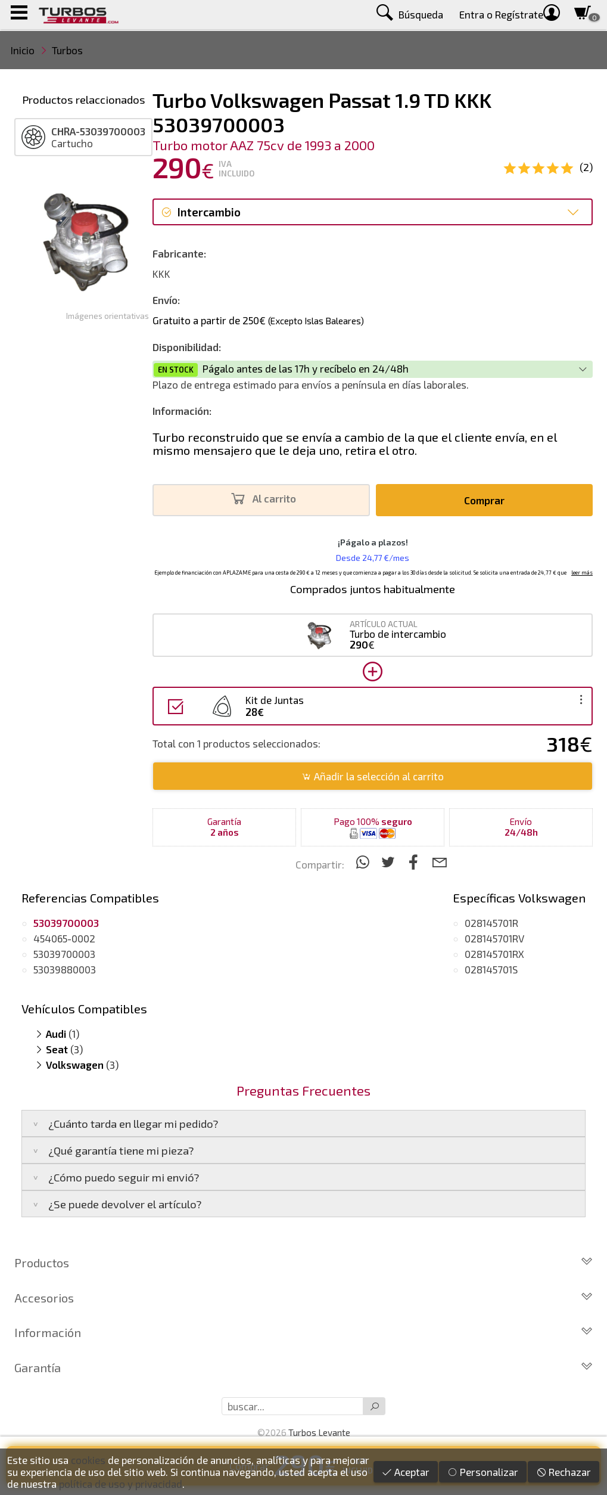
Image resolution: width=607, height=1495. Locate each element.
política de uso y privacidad (120, 1484)
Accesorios (303, 1298)
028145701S (491, 969)
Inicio (23, 50)
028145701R (491, 923)
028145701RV (494, 938)
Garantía (303, 1367)
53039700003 (64, 954)
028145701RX (494, 954)
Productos (303, 1262)
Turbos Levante (319, 1432)
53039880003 (64, 969)
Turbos (67, 50)
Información (303, 1332)
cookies (88, 1460)
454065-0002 (64, 938)
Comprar (484, 500)
